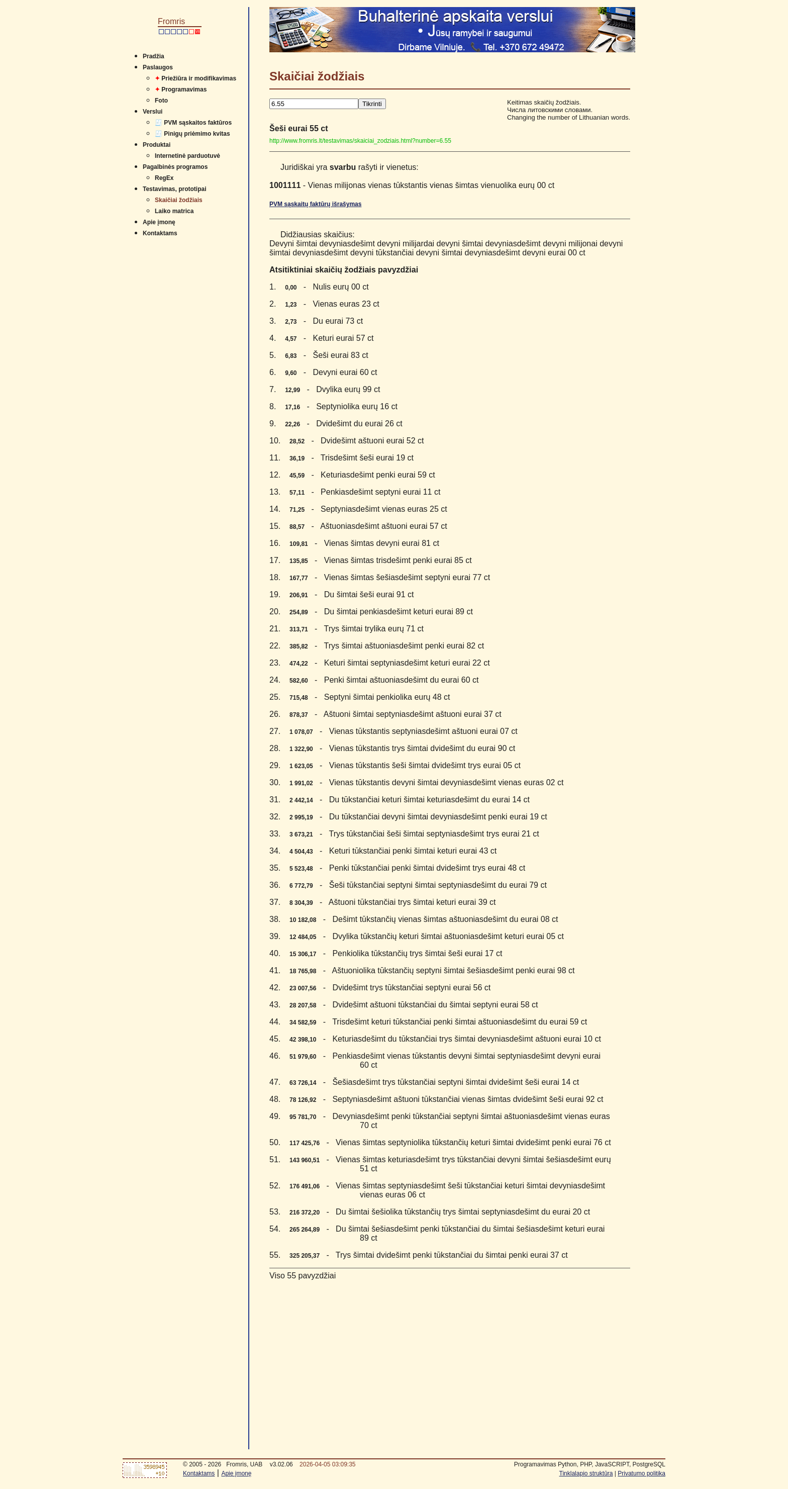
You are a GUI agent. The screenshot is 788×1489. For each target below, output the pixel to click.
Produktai (156, 144)
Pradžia (153, 56)
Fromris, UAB (244, 1464)
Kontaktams (160, 233)
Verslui (152, 111)
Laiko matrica (174, 211)
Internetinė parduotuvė (187, 155)
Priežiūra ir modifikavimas (195, 78)
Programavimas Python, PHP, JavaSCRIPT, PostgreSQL (589, 1464)
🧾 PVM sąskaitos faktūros (193, 122)
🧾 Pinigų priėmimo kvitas (192, 133)
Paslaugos (158, 67)
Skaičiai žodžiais (179, 200)
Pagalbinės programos (175, 166)
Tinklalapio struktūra (586, 1473)
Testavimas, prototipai (174, 189)
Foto (161, 100)
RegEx (164, 177)
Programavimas (181, 89)
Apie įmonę (159, 222)
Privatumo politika (641, 1473)
